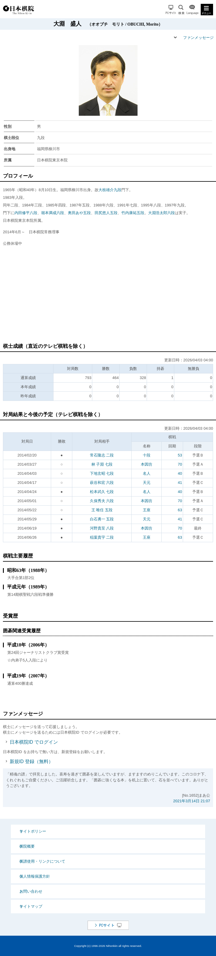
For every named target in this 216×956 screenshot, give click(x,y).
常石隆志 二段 (102, 455)
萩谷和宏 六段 (102, 482)
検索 (181, 9)
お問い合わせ (30, 891)
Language (192, 9)
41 (180, 482)
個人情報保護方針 (34, 876)
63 (180, 510)
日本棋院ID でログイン (34, 742)
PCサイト (171, 9)
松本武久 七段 (102, 491)
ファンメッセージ (198, 37)
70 (180, 464)
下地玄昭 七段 (102, 473)
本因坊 (146, 464)
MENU (207, 9)
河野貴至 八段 (102, 528)
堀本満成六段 (52, 213)
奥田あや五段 (79, 213)
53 (180, 455)
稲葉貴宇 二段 (102, 537)
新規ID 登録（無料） (31, 761)
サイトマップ (30, 906)
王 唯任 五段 (102, 510)
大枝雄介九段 (109, 190)
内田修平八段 (25, 213)
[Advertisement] (109, 297)
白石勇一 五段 (102, 519)
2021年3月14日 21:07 (191, 801)
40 (180, 473)
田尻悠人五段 (106, 213)
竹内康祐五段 (132, 213)
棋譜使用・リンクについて (42, 861)
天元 (146, 482)
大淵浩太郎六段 (161, 213)
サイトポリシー (32, 831)
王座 (146, 510)
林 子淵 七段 (102, 464)
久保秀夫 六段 (102, 501)
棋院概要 (27, 846)
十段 (146, 455)
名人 (146, 473)
